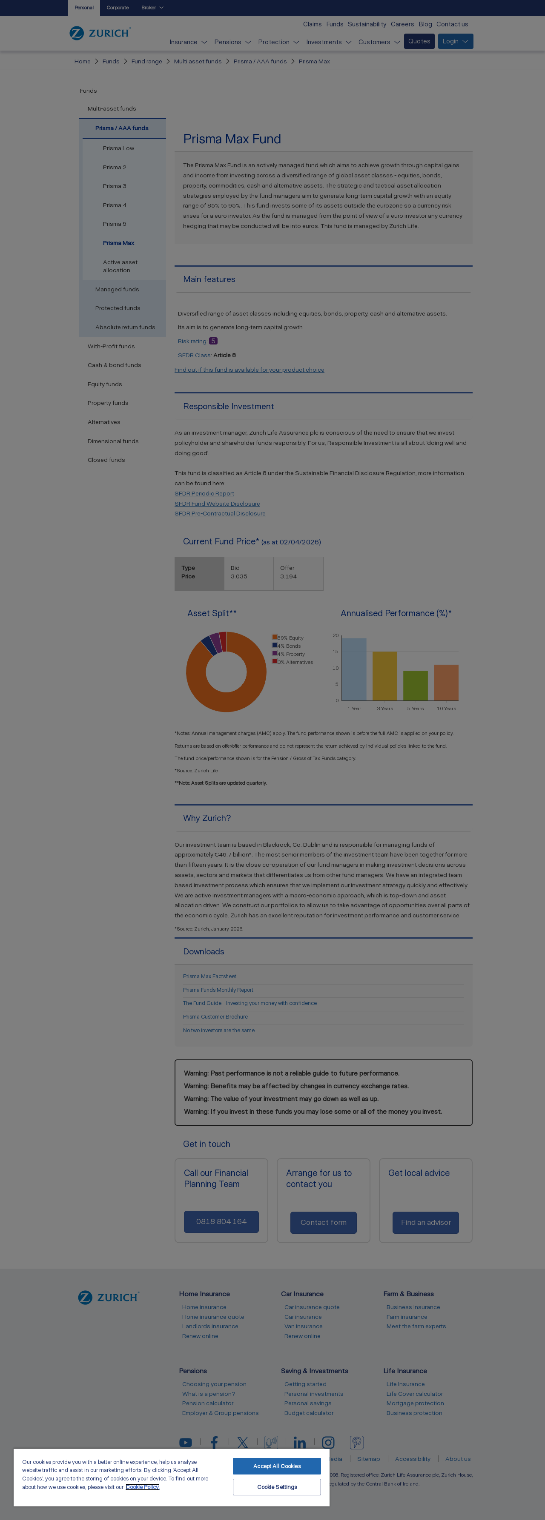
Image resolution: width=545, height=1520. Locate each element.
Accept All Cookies (276, 1466)
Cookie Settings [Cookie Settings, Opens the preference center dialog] (277, 1487)
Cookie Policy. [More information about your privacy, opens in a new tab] (143, 1487)
